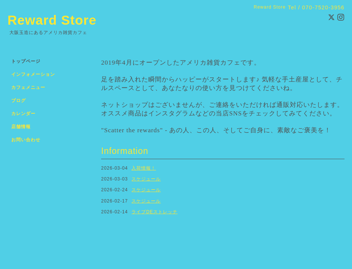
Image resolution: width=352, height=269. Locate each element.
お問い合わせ (25, 139)
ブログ (18, 100)
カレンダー (23, 113)
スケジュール (146, 179)
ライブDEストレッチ (154, 211)
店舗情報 (21, 126)
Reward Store (52, 20)
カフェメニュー (28, 87)
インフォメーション (33, 74)
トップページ (25, 61)
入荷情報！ (143, 168)
